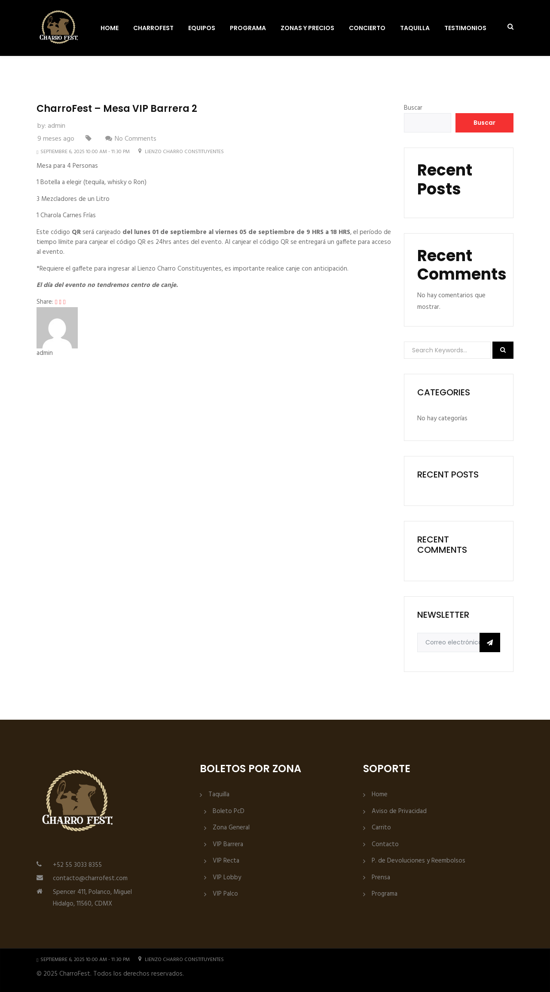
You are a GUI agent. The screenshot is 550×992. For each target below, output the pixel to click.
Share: (45, 302)
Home (110, 28)
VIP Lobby (227, 878)
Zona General (231, 828)
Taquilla (415, 28)
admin (56, 126)
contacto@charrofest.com (90, 878)
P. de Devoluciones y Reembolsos (418, 861)
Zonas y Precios (307, 28)
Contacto (385, 845)
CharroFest (153, 28)
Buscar (413, 108)
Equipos (201, 28)
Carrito (381, 828)
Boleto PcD (228, 811)
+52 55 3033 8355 (77, 865)
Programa (248, 28)
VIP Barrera (228, 845)
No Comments (135, 139)
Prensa (381, 878)
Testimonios (465, 28)
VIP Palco (225, 894)
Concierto (367, 28)
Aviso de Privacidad (399, 811)
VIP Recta (226, 861)
